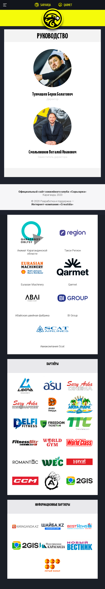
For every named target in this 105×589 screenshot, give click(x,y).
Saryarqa (45, 5)
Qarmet (68, 5)
